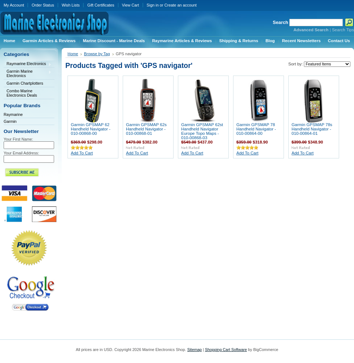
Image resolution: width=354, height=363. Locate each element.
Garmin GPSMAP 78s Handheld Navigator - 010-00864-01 (312, 129)
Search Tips (343, 30)
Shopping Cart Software (226, 349)
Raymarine (13, 114)
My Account (14, 5)
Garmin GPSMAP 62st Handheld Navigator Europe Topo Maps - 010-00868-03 (202, 131)
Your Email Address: (21, 153)
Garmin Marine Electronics (28, 73)
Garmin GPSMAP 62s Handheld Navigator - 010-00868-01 (146, 129)
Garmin (10, 121)
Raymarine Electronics (28, 64)
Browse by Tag (97, 54)
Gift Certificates (100, 5)
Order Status (43, 5)
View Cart (130, 5)
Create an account (180, 5)
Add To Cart (82, 153)
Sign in (153, 5)
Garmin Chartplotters (25, 83)
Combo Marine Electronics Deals (22, 93)
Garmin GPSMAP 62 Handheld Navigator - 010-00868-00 (90, 129)
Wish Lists (71, 5)
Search (280, 22)
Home (73, 54)
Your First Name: (18, 139)
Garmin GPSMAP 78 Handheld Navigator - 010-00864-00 (256, 129)
